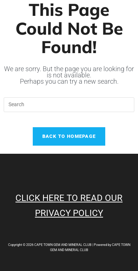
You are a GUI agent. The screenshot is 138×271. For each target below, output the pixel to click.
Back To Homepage (69, 136)
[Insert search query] (69, 104)
